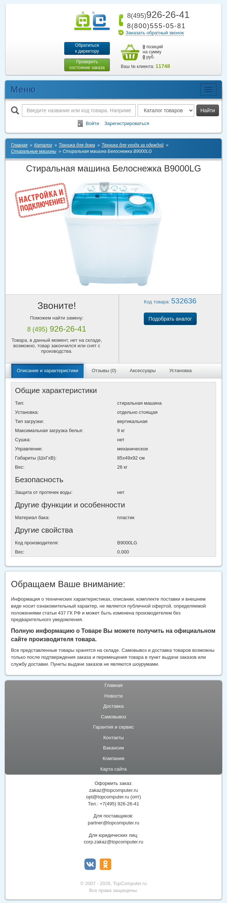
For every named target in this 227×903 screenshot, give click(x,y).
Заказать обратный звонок (155, 32)
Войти (92, 123)
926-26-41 (156, 14)
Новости (113, 696)
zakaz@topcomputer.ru (113, 790)
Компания (113, 758)
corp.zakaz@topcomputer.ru (113, 842)
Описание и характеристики (47, 370)
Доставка (113, 706)
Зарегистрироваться (126, 123)
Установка (180, 370)
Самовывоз (113, 716)
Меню (23, 89)
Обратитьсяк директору (87, 48)
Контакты (113, 737)
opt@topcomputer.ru (107, 797)
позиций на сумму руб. (153, 52)
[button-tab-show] (42, 201)
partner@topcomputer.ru (113, 822)
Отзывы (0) (104, 370)
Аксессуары (143, 370)
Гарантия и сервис (113, 727)
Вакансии (113, 748)
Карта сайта (113, 769)
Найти (207, 110)
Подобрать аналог (170, 319)
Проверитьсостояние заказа (87, 64)
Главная (113, 685)
